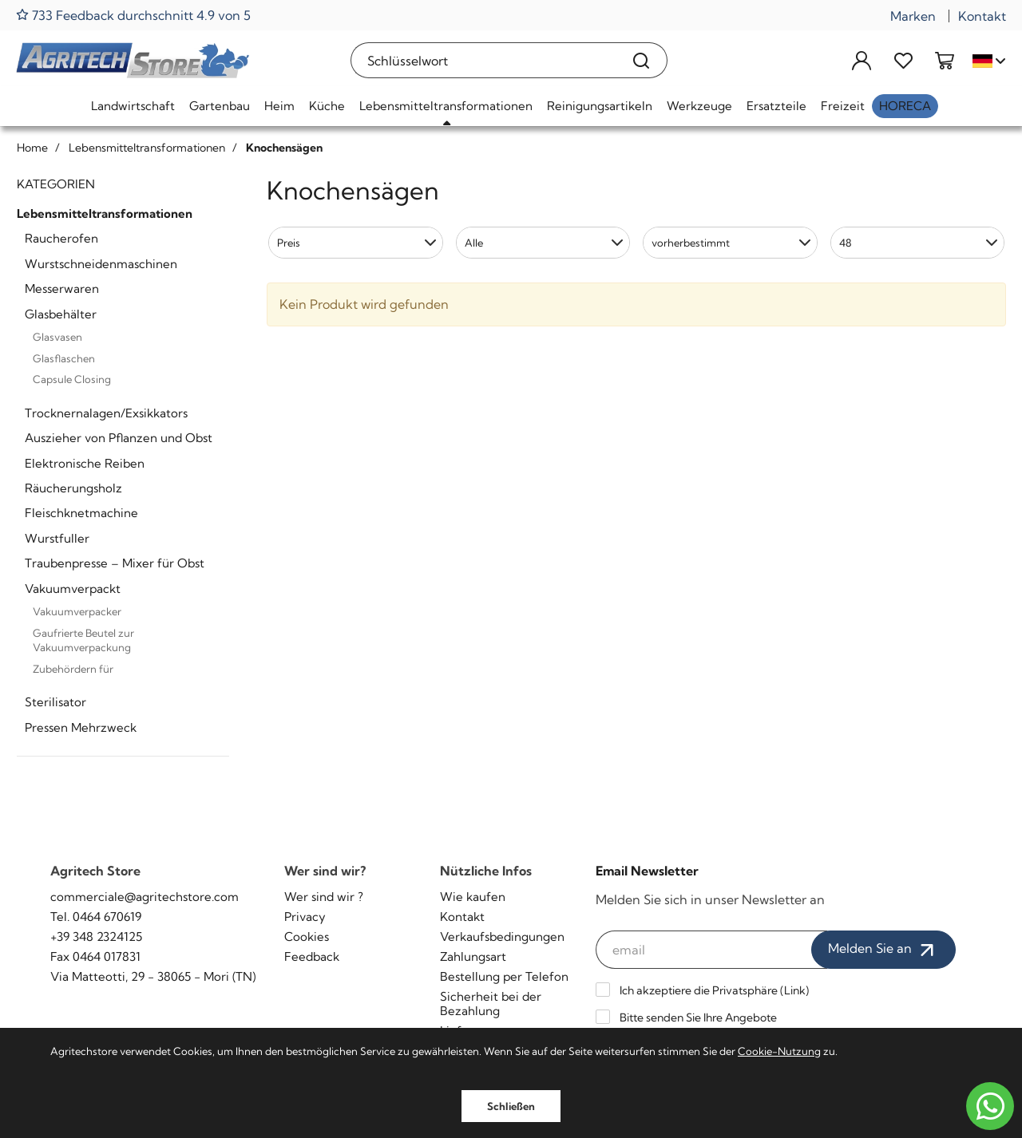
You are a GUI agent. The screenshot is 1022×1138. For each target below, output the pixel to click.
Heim (279, 105)
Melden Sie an (883, 950)
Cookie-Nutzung (779, 1051)
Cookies (306, 936)
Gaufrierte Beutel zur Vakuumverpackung (83, 640)
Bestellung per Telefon (504, 976)
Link (795, 990)
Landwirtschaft (133, 105)
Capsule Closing (72, 379)
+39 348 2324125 (96, 936)
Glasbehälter (61, 314)
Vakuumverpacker (77, 611)
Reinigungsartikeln (599, 105)
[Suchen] (641, 60)
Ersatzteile (776, 105)
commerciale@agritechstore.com (144, 896)
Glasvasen (57, 336)
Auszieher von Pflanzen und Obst (118, 437)
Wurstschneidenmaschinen (101, 263)
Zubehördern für (73, 668)
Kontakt (982, 16)
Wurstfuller (57, 538)
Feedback (311, 956)
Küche (327, 105)
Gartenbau (219, 105)
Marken (913, 16)
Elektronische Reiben (85, 463)
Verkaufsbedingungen (502, 936)
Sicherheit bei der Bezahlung (490, 1003)
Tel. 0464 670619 (95, 916)
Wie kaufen (472, 896)
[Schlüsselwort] (484, 60)
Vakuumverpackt (73, 588)
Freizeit (843, 105)
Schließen (511, 1106)
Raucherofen (61, 238)
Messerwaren (62, 288)
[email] (712, 950)
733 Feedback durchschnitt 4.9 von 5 (133, 15)
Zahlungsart (473, 956)
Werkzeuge (699, 105)
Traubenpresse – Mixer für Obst (114, 563)
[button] (355, 243)
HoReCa (905, 105)
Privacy (305, 916)
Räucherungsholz (73, 488)
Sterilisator (55, 701)
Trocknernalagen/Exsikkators (106, 413)
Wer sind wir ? (323, 896)
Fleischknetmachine (81, 512)
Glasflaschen (64, 358)
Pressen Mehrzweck (81, 727)
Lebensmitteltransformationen (446, 105)
